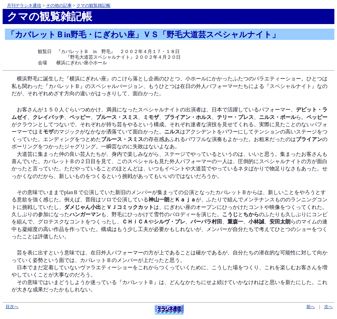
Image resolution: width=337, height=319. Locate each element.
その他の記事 (59, 5)
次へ (328, 306)
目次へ (12, 306)
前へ (310, 306)
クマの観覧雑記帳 (93, 5)
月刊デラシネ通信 (24, 5)
